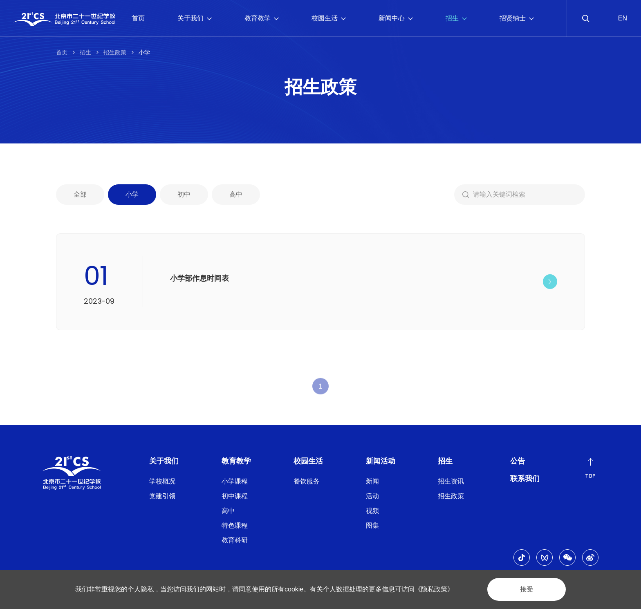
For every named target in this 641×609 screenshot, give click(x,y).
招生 (456, 18)
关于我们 (194, 18)
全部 (80, 196)
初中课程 (235, 496)
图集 (372, 525)
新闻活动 (380, 461)
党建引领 (162, 496)
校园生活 (329, 18)
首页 (138, 18)
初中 (184, 196)
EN (622, 18)
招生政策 (114, 52)
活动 (372, 496)
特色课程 (235, 525)
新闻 (372, 481)
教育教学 (261, 18)
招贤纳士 (517, 18)
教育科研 (235, 540)
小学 (144, 52)
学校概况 (162, 481)
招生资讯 (451, 481)
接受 (526, 589)
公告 (517, 461)
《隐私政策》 (434, 589)
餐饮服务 (307, 481)
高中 (235, 196)
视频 (372, 510)
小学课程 (235, 481)
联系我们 (525, 479)
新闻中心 (396, 18)
